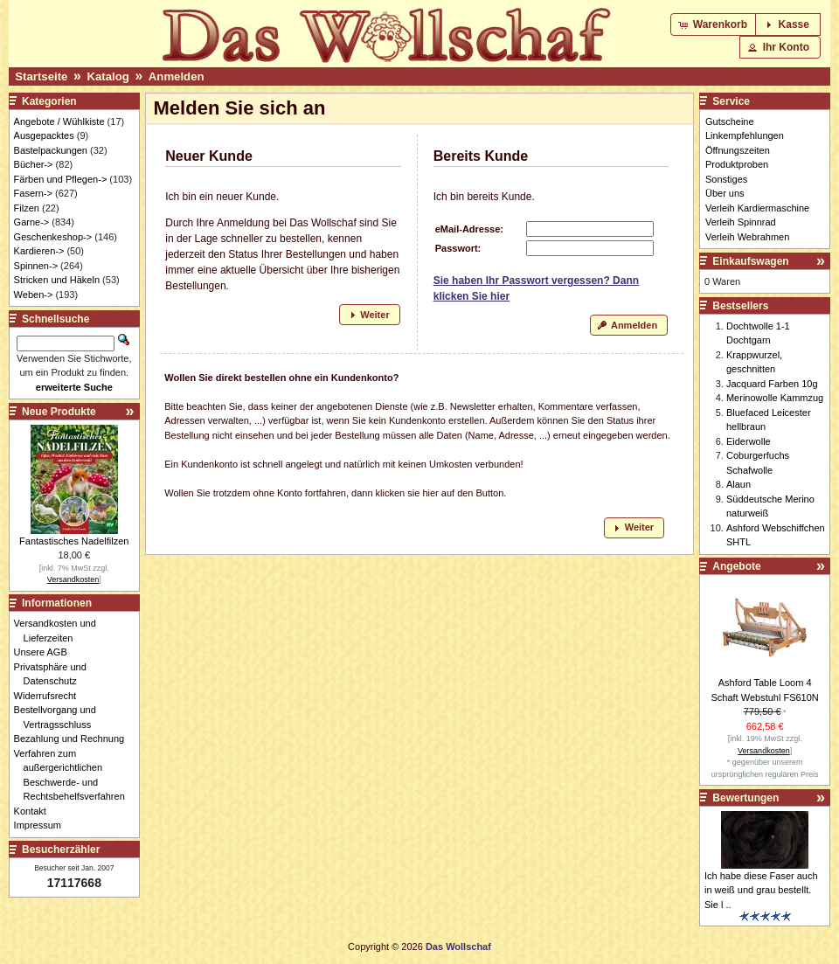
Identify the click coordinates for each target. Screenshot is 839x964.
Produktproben (736, 164)
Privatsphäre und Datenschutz (55, 674)
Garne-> (32, 222)
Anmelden (177, 76)
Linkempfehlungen (744, 135)
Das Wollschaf (458, 946)
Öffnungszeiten (737, 150)
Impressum (42, 825)
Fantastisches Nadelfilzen (73, 541)
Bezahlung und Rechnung (74, 738)
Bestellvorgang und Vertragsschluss (60, 717)
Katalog (107, 76)
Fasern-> (33, 193)
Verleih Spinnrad (740, 222)
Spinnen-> (36, 265)
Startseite (41, 76)
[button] (714, 24)
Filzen (26, 208)
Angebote (736, 566)
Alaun (738, 484)
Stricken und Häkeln (57, 279)
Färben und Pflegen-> (60, 179)
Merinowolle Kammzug (774, 397)
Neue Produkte (59, 412)
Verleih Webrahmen (747, 237)
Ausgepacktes (44, 135)
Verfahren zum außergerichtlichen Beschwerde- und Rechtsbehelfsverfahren (74, 775)
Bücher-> (33, 164)
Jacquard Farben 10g (772, 383)
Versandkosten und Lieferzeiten (60, 630)
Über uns (725, 193)
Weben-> (33, 294)
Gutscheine (729, 121)
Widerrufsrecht (50, 695)
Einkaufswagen (750, 261)
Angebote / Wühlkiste (59, 121)
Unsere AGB (45, 652)
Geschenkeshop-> (53, 237)
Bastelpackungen (50, 150)
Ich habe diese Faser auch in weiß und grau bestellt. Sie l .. (761, 890)
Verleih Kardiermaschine (757, 208)
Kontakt (35, 811)
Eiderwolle (748, 441)
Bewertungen (745, 798)
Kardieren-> (39, 251)
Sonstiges (726, 179)
